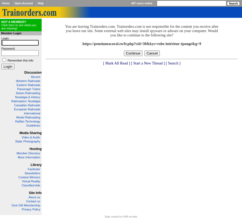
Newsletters (32, 173)
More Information (29, 157)
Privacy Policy (31, 209)
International (32, 113)
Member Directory (28, 153)
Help (41, 3)
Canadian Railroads (27, 105)
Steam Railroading (28, 93)
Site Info (35, 193)
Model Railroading (28, 117)
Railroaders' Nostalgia (25, 101)
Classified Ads (31, 185)
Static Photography (27, 141)
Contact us (33, 201)
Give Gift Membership (26, 205)
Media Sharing (30, 133)
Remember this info (20, 60)
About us (34, 197)
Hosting (35, 149)
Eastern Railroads (28, 85)
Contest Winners (29, 177)
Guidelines (33, 125)
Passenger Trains (28, 89)
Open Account (24, 3)
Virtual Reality (31, 181)
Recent (35, 77)
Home (6, 3)
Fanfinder (34, 169)
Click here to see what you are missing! (18, 25)
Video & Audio (31, 137)
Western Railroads (28, 81)
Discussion (33, 72)
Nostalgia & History (27, 97)
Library (36, 165)
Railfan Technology (27, 121)
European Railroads (27, 109)
